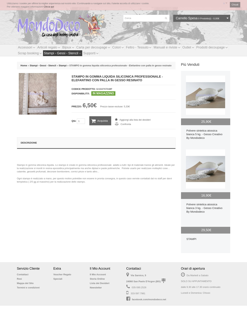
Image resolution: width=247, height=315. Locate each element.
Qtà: (78, 121)
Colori (118, 47)
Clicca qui (49, 6)
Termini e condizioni (28, 287)
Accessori (26, 47)
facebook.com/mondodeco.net (149, 299)
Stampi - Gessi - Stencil (62, 53)
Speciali (57, 278)
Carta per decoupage (93, 47)
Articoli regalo (48, 47)
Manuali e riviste (166, 47)
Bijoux (68, 47)
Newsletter (96, 287)
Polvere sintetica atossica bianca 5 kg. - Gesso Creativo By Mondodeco (204, 134)
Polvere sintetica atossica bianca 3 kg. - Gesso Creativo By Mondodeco (204, 208)
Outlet (188, 47)
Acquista (99, 121)
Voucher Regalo (62, 274)
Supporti (91, 53)
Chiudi (235, 4)
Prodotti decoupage (212, 47)
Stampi (63, 65)
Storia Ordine (97, 278)
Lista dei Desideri (100, 283)
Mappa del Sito (25, 283)
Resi (19, 278)
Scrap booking (30, 53)
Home (24, 65)
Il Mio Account (98, 274)
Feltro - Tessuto (139, 47)
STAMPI (191, 238)
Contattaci (23, 274)
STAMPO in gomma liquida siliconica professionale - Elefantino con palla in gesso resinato (120, 65)
